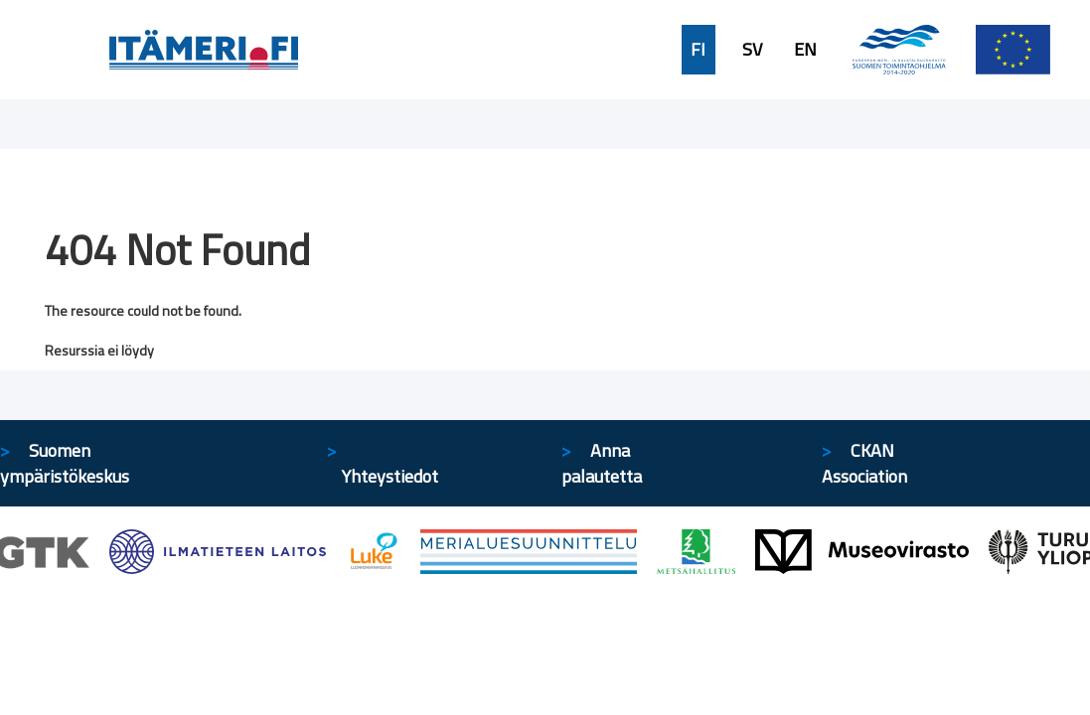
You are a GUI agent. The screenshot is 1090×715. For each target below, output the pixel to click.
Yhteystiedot (390, 476)
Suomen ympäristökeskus (64, 463)
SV (752, 50)
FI (698, 50)
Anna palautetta (601, 463)
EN (805, 50)
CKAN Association (864, 463)
